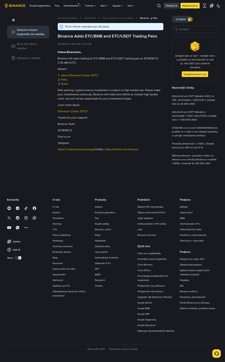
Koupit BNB (143, 308)
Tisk (55, 229)
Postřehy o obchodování (193, 235)
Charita (98, 285)
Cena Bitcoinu (145, 264)
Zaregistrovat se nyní (195, 74)
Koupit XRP (143, 313)
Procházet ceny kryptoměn (152, 259)
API (181, 285)
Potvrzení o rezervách (192, 240)
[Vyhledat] (197, 29)
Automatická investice (106, 257)
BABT (98, 274)
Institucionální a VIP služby (151, 223)
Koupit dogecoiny (146, 319)
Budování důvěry (62, 251)
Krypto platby (102, 223)
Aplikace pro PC (61, 285)
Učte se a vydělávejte (149, 253)
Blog (55, 257)
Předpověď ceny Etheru (150, 291)
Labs (140, 229)
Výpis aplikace (145, 218)
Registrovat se (190, 5)
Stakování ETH (103, 263)
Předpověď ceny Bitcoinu (151, 285)
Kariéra (56, 212)
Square (118, 5)
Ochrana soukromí (63, 246)
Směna (98, 206)
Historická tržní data (190, 229)
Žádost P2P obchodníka (150, 206)
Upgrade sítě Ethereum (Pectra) (154, 297)
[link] (28, 32)
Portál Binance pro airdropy (195, 302)
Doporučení (186, 212)
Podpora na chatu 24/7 (192, 259)
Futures (91, 5)
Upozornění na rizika (64, 268)
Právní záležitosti (62, 235)
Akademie (100, 240)
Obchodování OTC (190, 223)
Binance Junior (103, 229)
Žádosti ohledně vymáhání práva (197, 308)
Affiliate (184, 206)
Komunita (58, 263)
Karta (97, 235)
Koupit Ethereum (146, 325)
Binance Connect (146, 235)
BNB (182, 218)
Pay (97, 218)
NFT (97, 268)
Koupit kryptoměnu (40, 5)
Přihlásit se (171, 5)
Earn (104, 5)
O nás (56, 206)
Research (100, 280)
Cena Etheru (144, 270)
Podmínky (58, 240)
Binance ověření (189, 291)
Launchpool (101, 251)
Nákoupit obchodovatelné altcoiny (155, 330)
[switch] (18, 258)
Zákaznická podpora (191, 264)
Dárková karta (102, 246)
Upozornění (59, 274)
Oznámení (58, 218)
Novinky (57, 223)
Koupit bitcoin (144, 302)
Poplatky (184, 280)
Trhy (57, 5)
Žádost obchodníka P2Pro (151, 212)
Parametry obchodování (192, 297)
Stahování (58, 280)
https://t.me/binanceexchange (76, 149)
